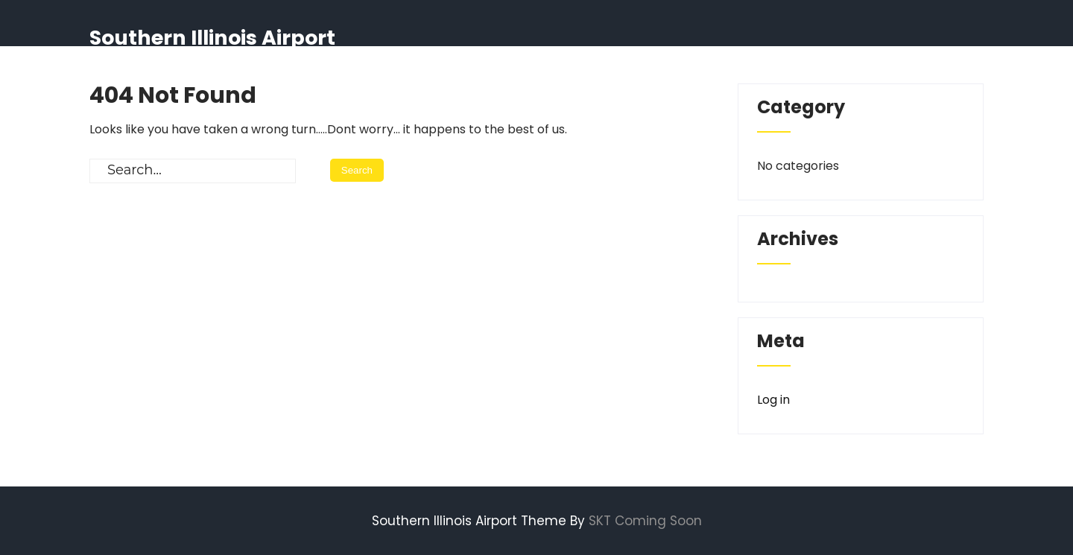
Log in (773, 399)
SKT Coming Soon (645, 521)
